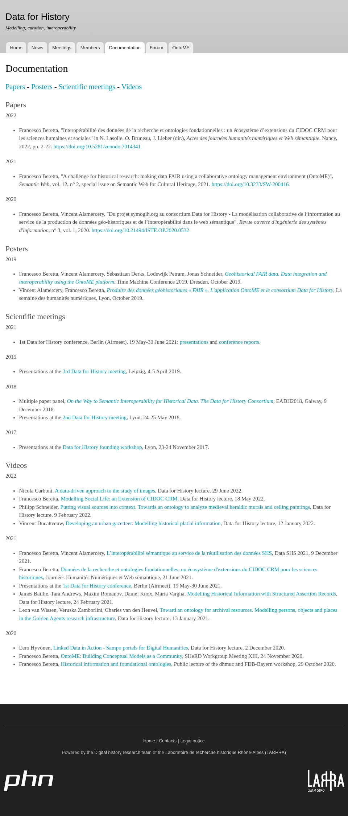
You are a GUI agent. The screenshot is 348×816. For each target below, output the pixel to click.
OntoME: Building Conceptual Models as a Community (121, 656)
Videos (131, 87)
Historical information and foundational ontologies (116, 664)
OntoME (181, 47)
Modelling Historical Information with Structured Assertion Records (261, 594)
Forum (156, 47)
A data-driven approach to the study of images (105, 491)
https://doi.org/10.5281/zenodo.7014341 (97, 146)
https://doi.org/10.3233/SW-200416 (250, 184)
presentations (194, 342)
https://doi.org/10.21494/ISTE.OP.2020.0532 (140, 230)
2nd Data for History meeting (95, 417)
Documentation (125, 47)
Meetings (61, 47)
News (38, 47)
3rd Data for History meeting (94, 371)
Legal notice (193, 740)
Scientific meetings (87, 87)
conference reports (239, 342)
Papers (15, 87)
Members (90, 47)
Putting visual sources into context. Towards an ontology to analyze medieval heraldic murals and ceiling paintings (185, 507)
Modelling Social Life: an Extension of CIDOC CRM (119, 499)
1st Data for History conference (97, 586)
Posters (42, 87)
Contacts (168, 740)
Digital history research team (123, 752)
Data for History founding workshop (102, 447)
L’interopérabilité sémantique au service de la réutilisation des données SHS (189, 553)
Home (16, 47)
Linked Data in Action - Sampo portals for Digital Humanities (120, 648)
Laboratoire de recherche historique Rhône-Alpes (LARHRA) (225, 752)
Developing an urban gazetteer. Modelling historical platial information (143, 523)
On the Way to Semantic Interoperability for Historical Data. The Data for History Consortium (170, 401)
